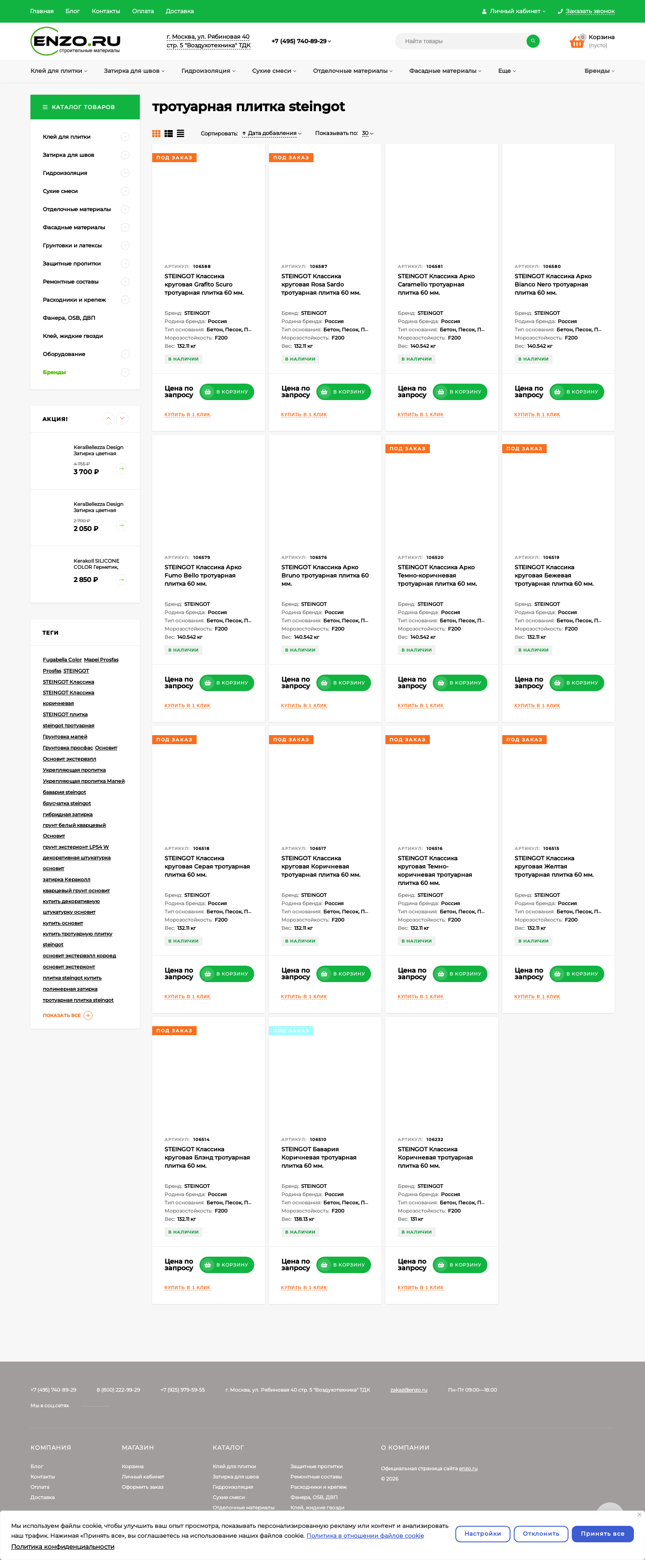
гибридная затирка (68, 814)
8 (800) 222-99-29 (118, 1390)
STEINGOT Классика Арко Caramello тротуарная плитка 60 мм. (436, 284)
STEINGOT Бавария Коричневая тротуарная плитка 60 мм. (319, 1157)
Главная (41, 11)
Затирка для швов (236, 1477)
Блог (72, 11)
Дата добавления (269, 133)
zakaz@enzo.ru (408, 1390)
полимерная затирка (70, 989)
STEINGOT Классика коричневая (68, 697)
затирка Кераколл (66, 879)
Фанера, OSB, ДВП (314, 1497)
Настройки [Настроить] (482, 1533)
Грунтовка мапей (65, 736)
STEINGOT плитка (65, 714)
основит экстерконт (69, 967)
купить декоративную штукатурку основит (71, 906)
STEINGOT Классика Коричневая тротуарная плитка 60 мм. (435, 1157)
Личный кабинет (143, 1477)
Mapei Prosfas (101, 660)
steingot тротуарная (68, 725)
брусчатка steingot (67, 803)
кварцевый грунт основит (76, 890)
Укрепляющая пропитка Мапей (84, 781)
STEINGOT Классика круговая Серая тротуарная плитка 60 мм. (207, 866)
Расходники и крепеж (318, 1487)
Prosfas (52, 671)
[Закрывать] (639, 1514)
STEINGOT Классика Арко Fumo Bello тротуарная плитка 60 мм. (203, 575)
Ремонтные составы (316, 1477)
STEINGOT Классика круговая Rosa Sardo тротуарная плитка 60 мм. (320, 284)
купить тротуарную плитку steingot (77, 939)
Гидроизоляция (233, 1487)
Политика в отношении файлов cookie (365, 1535)
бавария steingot (64, 792)
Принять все (603, 1533)
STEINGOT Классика (68, 682)
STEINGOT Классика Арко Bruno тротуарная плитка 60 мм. (325, 575)
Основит (106, 748)
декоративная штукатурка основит (77, 863)
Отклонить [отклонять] (541, 1533)
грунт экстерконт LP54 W (76, 847)
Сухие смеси (229, 1497)
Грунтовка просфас (68, 748)
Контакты (106, 11)
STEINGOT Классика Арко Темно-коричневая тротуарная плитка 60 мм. (437, 575)
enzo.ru (468, 1468)
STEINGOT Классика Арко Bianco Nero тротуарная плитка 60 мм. (553, 284)
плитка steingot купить (72, 978)
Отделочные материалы (243, 1507)
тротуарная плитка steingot (78, 1000)
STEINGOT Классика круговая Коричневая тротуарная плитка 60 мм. (320, 866)
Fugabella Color (62, 660)
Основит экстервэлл (69, 759)
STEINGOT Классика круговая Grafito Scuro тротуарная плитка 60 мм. (204, 284)
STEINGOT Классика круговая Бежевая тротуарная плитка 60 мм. (554, 575)
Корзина (133, 1466)
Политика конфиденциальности (62, 1547)
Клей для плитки (234, 1466)
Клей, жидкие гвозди (317, 1507)
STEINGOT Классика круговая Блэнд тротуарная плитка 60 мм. (207, 1157)
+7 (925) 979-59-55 (182, 1390)
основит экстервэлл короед (79, 955)
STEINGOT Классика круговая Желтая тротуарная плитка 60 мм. (554, 866)
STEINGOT (76, 671)
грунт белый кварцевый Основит (74, 830)
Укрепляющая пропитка (74, 770)
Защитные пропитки (316, 1466)
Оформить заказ (142, 1487)
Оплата (143, 11)
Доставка (180, 11)
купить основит (63, 923)
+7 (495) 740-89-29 (299, 41)
